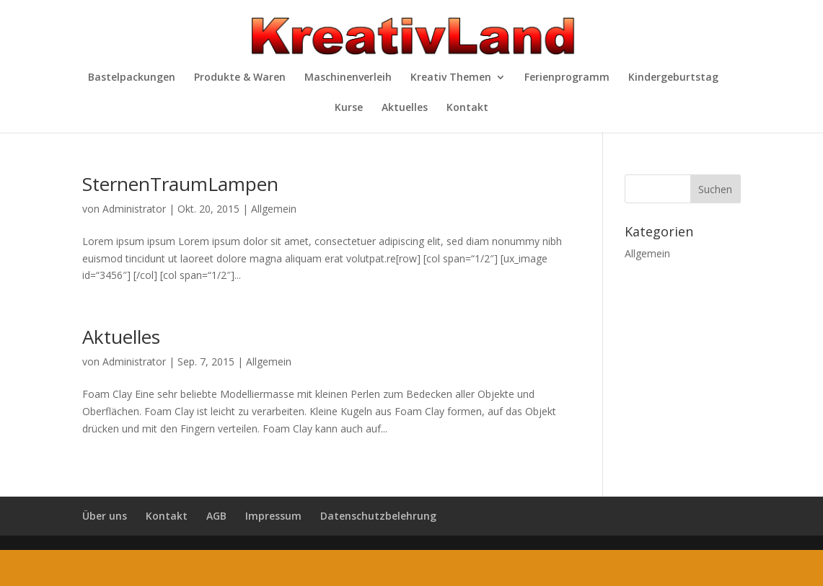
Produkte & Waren (240, 78)
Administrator (134, 209)
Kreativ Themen (450, 78)
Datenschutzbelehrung (378, 516)
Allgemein (273, 209)
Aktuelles (405, 108)
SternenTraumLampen (180, 184)
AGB (216, 516)
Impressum (273, 516)
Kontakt (467, 108)
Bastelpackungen (131, 78)
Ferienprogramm (566, 78)
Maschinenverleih (348, 78)
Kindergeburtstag (673, 78)
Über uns (104, 516)
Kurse (349, 108)
